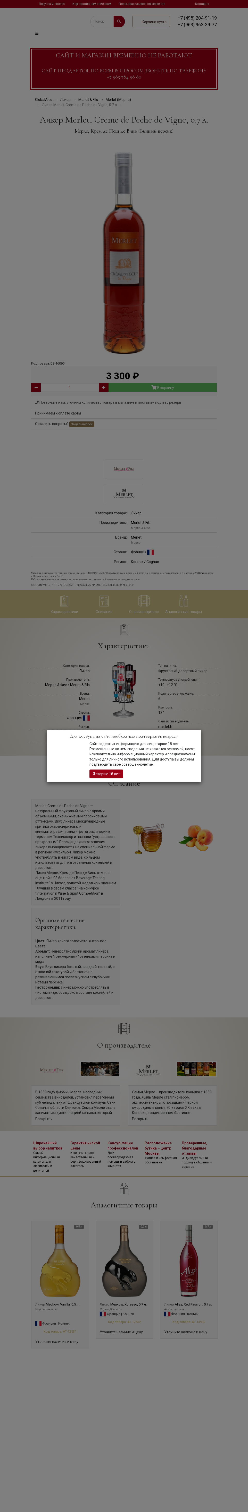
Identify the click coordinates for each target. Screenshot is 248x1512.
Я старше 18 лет (106, 774)
